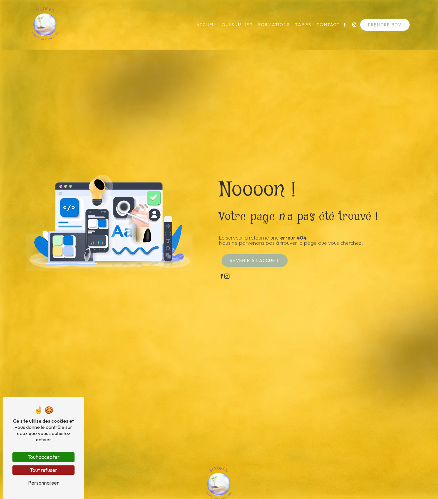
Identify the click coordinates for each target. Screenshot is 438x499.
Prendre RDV (382, 25)
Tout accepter (43, 457)
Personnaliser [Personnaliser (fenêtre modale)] (43, 482)
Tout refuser (43, 470)
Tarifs (300, 24)
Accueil (203, 24)
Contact (325, 24)
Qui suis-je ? (234, 24)
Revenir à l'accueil (254, 260)
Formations (271, 24)
